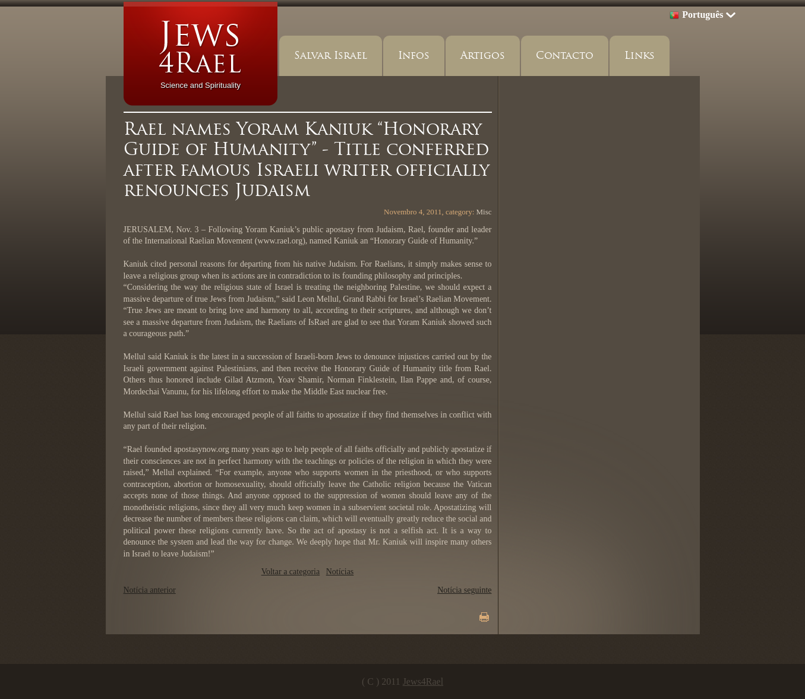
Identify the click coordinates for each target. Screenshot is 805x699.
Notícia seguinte (464, 590)
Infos (414, 55)
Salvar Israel (330, 55)
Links (639, 55)
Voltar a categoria (290, 571)
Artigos (482, 55)
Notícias (340, 571)
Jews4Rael (423, 681)
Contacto (565, 55)
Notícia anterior (150, 590)
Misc (484, 211)
